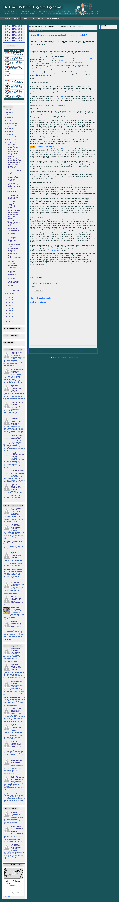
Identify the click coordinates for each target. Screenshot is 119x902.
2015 (7, 311)
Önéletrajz (25, 18)
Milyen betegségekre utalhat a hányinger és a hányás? (75, 59)
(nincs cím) (15, 607)
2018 (7, 302)
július (9, 128)
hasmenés (63, 97)
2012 (7, 319)
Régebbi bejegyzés (88, 351)
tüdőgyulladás (41, 65)
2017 (7, 305)
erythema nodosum (13, 230)
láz (57, 97)
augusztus (10, 126)
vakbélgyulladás (54, 65)
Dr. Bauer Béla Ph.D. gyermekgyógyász (33, 7)
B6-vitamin (65, 149)
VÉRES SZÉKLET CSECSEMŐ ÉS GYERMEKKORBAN (16, 710)
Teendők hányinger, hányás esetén (67, 61)
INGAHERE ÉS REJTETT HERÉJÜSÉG (14, 697)
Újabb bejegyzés (37, 351)
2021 (7, 112)
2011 (7, 321)
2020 (7, 297)
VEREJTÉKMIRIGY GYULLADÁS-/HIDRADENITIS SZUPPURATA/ (18, 778)
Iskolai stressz (12, 189)
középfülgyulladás (76, 67)
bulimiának (55, 250)
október (10, 120)
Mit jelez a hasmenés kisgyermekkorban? (50, 105)
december (10, 115)
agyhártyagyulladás (45, 67)
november (10, 117)
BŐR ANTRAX (15, 582)
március (10, 139)
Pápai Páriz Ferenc (37, 18)
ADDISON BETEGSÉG (13, 290)
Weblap (16, 18)
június (9, 131)
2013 (7, 316)
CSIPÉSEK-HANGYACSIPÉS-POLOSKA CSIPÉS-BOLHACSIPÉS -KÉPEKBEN (16, 422)
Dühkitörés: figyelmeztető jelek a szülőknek (14, 185)
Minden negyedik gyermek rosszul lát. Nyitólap (13, 166)
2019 (7, 300)
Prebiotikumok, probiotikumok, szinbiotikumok (53, 171)
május (9, 134)
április (10, 137)
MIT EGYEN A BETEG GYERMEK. (13, 570)
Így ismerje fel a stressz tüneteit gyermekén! (13, 197)
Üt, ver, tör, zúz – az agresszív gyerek (14, 172)
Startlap (7, 18)
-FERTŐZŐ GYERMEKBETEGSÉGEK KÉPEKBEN (17, 455)
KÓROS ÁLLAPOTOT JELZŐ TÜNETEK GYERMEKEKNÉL (16, 437)
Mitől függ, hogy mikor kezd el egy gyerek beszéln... (14, 160)
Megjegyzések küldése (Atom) (68, 357)
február (10, 142)
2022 (7, 110)
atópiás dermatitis (13, 210)
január (9, 294)
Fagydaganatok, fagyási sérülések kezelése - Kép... (14, 257)
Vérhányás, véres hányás (45, 147)
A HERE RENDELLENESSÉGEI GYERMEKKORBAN (17, 761)
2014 (7, 313)
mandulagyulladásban (37, 74)
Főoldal (62, 351)
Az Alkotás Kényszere (53, 18)
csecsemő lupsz (12, 228)
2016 (7, 308)
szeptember (11, 123)
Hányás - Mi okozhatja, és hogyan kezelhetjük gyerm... (12, 204)
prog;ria (10, 285)
